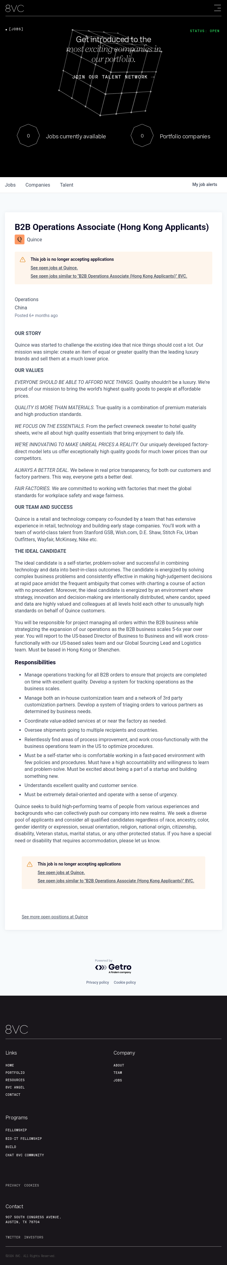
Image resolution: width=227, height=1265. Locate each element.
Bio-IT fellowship (24, 1138)
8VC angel (15, 1087)
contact (13, 1094)
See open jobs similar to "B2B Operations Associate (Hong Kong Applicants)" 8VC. (109, 276)
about (119, 1065)
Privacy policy (97, 982)
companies (37, 185)
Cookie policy (125, 982)
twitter (13, 1237)
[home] (15, 8)
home (10, 1065)
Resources (15, 1080)
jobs (10, 185)
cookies (31, 1185)
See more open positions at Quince (55, 916)
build (11, 1147)
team (118, 1072)
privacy (13, 1185)
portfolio (15, 1072)
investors (33, 1237)
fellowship (16, 1130)
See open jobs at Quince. (54, 267)
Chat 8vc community (25, 1155)
